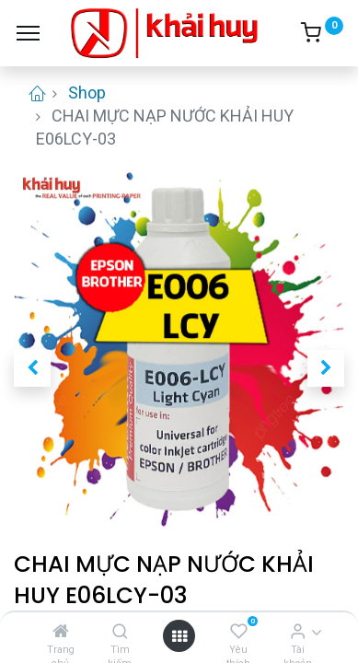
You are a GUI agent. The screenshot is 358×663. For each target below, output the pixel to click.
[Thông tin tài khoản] (297, 631)
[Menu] (28, 33)
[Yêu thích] (239, 631)
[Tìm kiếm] (120, 631)
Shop (87, 92)
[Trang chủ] (60, 631)
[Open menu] (179, 635)
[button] (32, 368)
